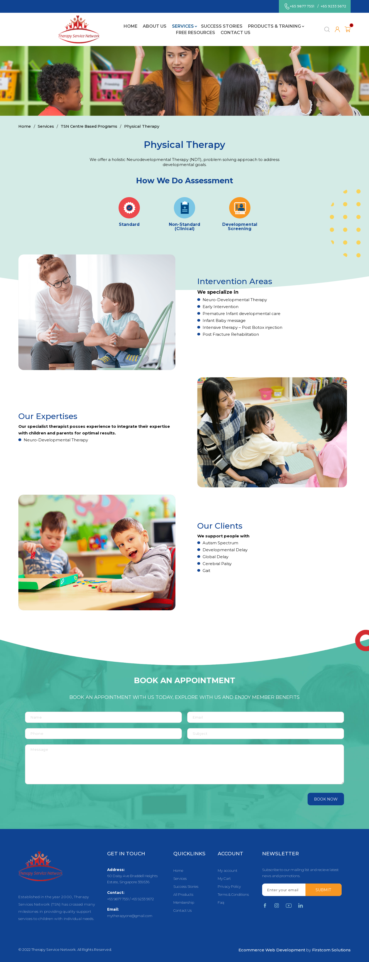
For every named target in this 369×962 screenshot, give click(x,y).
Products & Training (203, 26)
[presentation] (57, 799)
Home (59, 26)
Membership (184, 903)
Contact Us (296, 26)
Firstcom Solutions (331, 949)
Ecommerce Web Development (271, 949)
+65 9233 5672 (332, 6)
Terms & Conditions (234, 895)
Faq (221, 903)
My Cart (224, 879)
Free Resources (256, 26)
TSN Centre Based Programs (92, 126)
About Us (83, 26)
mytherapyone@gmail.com (131, 915)
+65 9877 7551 (300, 6)
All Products (183, 895)
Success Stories (150, 26)
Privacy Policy (229, 887)
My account (228, 871)
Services (112, 26)
